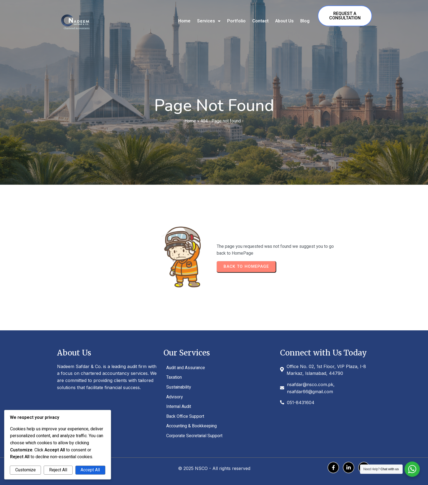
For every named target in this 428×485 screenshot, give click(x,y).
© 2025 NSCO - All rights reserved (214, 468)
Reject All (58, 470)
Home (190, 121)
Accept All (90, 470)
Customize (25, 470)
